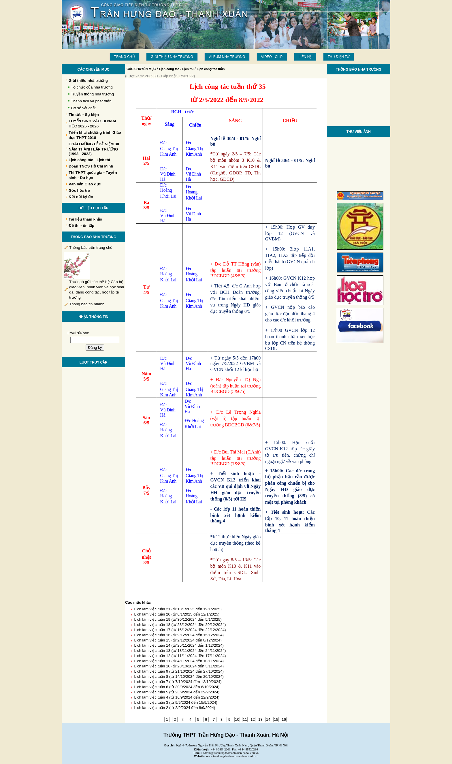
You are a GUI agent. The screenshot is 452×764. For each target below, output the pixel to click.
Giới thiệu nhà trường (172, 57)
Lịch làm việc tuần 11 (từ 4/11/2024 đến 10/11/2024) (179, 661)
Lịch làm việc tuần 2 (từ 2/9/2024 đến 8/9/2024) (174, 707)
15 (276, 719)
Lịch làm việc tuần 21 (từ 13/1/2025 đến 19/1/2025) (177, 609)
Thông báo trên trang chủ (90, 247)
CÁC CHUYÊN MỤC (141, 69)
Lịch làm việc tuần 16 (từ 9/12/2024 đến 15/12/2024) (179, 635)
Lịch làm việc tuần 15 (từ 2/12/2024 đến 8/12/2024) (177, 640)
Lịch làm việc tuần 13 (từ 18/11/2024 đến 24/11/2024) (180, 650)
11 (245, 719)
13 (260, 719)
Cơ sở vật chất (83, 108)
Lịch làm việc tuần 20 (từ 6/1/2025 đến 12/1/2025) (176, 614)
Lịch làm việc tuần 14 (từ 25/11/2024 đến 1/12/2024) (179, 645)
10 (237, 719)
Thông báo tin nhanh (86, 304)
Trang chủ (124, 57)
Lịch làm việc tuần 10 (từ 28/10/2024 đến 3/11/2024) (179, 666)
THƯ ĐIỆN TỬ (338, 57)
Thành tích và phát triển (91, 101)
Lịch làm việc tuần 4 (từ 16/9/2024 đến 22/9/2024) (176, 697)
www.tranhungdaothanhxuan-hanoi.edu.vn (232, 756)
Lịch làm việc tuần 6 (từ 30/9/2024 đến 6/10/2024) (176, 687)
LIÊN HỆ (305, 57)
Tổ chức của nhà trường (92, 87)
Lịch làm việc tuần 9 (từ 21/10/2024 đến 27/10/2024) (179, 671)
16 (284, 719)
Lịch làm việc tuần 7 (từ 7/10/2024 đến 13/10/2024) (177, 682)
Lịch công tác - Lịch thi (176, 69)
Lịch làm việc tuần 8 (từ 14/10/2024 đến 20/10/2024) (179, 676)
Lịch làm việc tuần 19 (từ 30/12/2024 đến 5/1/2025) (177, 619)
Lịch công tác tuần (211, 69)
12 (253, 719)
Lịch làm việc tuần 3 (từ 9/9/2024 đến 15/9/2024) (175, 702)
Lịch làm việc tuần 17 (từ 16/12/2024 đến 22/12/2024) (180, 630)
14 (268, 719)
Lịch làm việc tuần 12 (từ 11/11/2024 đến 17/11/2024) (180, 656)
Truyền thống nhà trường (92, 94)
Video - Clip (272, 57)
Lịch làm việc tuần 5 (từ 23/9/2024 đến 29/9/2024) (176, 692)
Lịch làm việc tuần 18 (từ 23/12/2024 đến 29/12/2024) (180, 624)
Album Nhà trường (227, 57)
